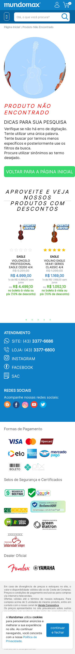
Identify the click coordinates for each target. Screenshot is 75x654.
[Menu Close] (6, 16)
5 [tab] (48, 320)
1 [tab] (24, 320)
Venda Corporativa (48, 605)
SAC (16, 376)
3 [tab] (36, 320)
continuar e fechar (58, 630)
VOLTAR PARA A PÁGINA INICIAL (39, 171)
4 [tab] (42, 320)
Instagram (23, 358)
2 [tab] (30, 320)
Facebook (22, 367)
